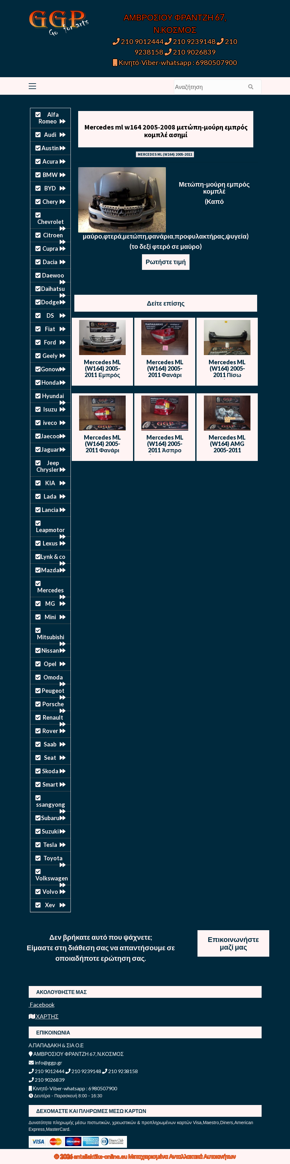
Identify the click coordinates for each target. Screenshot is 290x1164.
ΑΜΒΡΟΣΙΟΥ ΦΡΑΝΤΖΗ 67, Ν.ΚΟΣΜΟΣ (76, 1054)
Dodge (50, 302)
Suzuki (50, 831)
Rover (50, 730)
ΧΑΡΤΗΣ (44, 1016)
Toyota (53, 858)
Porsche (53, 704)
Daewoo (53, 275)
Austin (50, 148)
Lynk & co (53, 556)
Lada (50, 496)
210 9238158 (120, 1071)
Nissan (50, 650)
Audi (50, 134)
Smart (50, 784)
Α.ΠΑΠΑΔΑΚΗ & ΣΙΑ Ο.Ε (56, 1045)
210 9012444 (138, 41)
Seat (50, 757)
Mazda (50, 570)
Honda (50, 382)
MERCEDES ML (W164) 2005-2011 (165, 154)
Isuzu (50, 409)
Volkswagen (51, 878)
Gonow (50, 369)
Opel (50, 663)
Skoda (50, 771)
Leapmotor (50, 529)
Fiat (50, 328)
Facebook (42, 1004)
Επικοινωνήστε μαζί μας (233, 943)
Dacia (50, 261)
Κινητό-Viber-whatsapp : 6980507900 (175, 62)
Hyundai (53, 395)
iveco (50, 422)
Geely (50, 355)
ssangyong (50, 804)
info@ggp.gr (45, 1062)
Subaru (50, 817)
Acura (50, 161)
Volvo (50, 891)
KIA (50, 482)
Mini (50, 616)
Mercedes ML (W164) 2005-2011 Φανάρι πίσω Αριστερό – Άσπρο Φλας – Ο (165, 375)
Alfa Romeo (49, 118)
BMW (50, 174)
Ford (50, 342)
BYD (50, 188)
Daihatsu (53, 288)
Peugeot (53, 690)
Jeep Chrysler (47, 466)
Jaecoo (50, 436)
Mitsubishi (50, 637)
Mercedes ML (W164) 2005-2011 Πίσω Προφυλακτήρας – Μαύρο (227, 375)
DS (50, 315)
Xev (50, 904)
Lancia (50, 509)
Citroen (53, 235)
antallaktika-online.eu (101, 1156)
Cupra (50, 248)
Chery (50, 201)
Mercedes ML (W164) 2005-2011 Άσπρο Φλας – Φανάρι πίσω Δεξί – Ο (165, 450)
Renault (53, 717)
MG (50, 603)
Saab (50, 744)
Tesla (50, 844)
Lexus (50, 543)
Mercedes (50, 590)
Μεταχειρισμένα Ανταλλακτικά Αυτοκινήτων (182, 1156)
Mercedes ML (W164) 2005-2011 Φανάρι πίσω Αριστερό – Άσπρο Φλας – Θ (102, 450)
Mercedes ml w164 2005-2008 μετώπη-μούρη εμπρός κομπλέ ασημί (166, 130)
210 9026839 (190, 52)
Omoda (53, 677)
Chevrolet (50, 221)
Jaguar (50, 449)
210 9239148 (190, 41)
